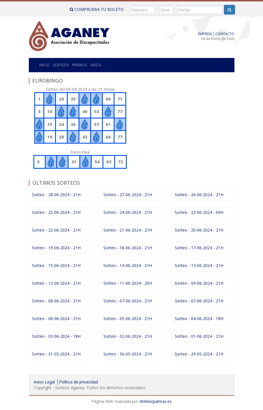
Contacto (224, 33)
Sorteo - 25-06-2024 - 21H (56, 212)
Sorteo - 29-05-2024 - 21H (199, 354)
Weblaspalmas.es (156, 401)
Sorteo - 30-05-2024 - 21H (127, 354)
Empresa (205, 33)
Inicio (44, 65)
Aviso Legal (44, 382)
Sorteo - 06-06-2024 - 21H (56, 318)
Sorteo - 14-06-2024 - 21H (127, 265)
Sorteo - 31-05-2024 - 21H (56, 354)
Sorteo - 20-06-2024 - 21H (199, 230)
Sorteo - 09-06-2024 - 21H (199, 283)
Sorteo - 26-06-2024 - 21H (199, 194)
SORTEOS (61, 65)
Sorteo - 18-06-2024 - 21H (127, 247)
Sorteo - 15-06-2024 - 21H (56, 265)
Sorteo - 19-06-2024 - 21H (56, 247)
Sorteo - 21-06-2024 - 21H (127, 230)
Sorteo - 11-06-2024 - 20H (127, 283)
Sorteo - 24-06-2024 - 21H (127, 212)
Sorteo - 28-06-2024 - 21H (56, 194)
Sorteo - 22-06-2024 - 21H (56, 230)
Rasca (96, 65)
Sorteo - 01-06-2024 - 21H (199, 336)
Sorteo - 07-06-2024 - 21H (127, 301)
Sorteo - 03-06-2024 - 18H (56, 336)
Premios (79, 65)
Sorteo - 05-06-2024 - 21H (127, 318)
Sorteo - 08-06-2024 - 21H (56, 301)
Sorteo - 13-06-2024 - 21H (199, 265)
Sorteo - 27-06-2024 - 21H (127, 194)
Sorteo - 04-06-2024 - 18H (199, 318)
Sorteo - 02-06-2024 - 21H (127, 336)
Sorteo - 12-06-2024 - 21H (56, 283)
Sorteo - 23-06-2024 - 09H (199, 212)
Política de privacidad (78, 382)
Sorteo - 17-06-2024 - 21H (199, 247)
